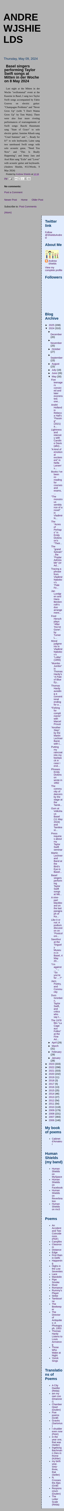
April (54, 1042)
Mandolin (57, 1277)
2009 (52, 1110)
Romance (57, 1287)
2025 (52, 325)
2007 (52, 1117)
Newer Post (10, 199)
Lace (54, 1274)
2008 (52, 1113)
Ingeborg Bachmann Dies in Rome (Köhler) (57, 1453)
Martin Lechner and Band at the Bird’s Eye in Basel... (57, 862)
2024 (52, 328)
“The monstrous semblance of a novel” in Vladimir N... (57, 507)
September (56, 357)
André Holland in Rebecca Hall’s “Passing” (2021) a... (56, 415)
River (55, 1285)
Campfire (57, 1241)
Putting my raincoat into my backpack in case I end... (56, 756)
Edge (55, 1252)
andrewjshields (22, 28)
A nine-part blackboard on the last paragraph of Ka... (56, 907)
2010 (52, 1107)
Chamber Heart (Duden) (57, 1407)
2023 (52, 1064)
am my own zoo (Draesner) (57, 1397)
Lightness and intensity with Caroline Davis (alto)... (56, 437)
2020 (52, 1074)
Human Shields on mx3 (56, 1207)
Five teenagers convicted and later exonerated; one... (57, 390)
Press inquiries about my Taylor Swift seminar (56, 841)
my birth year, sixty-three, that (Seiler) (56, 1468)
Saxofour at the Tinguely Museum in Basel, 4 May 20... (57, 950)
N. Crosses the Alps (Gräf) (56, 1481)
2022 (52, 1067)
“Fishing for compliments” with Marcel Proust (56, 715)
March (55, 1046)
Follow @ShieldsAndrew (53, 235)
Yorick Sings (55, 1359)
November (56, 343)
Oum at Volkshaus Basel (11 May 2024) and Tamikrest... (57, 819)
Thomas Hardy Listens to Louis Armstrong (57, 1338)
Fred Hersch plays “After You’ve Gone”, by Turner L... (56, 627)
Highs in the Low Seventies (57, 1269)
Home (24, 199)
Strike (55, 1295)
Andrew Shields (52, 262)
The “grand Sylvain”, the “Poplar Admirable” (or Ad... (56, 556)
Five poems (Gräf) (55, 1415)
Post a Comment (13, 192)
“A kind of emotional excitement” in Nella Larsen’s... (56, 459)
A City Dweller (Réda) (56, 1388)
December (56, 334)
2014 (52, 1093)
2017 (52, 1084)
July (54, 370)
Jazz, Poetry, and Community (56, 986)
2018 (52, 1080)
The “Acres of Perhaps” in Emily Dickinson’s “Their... (56, 532)
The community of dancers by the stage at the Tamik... (56, 795)
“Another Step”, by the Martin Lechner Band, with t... (57, 735)
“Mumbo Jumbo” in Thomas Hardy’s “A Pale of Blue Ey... (57, 673)
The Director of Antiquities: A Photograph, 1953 (57, 1320)
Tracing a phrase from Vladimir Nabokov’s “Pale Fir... (57, 578)
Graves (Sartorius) (57, 1423)
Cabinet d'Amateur (57, 1141)
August (55, 363)
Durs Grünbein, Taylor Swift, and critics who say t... (56, 1006)
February (56, 1052)
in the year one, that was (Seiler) (57, 1440)
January (56, 1058)
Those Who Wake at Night (56, 1351)
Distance (56, 1249)
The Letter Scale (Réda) (55, 1500)
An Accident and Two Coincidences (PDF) (56, 1232)
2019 (52, 1077)
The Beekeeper (56, 1307)
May (54, 376)
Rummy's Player (57, 1291)
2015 (52, 1090)
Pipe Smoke (56, 1281)
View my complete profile (53, 269)
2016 (52, 1087)
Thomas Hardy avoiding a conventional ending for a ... (56, 695)
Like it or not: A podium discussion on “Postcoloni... (57, 927)
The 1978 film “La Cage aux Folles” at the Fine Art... (56, 1030)
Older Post (37, 199)
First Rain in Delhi (57, 1256)
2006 (52, 1120)
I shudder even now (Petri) (57, 1431)
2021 (52, 1070)
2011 (52, 1103)
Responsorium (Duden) (56, 1491)
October (56, 349)
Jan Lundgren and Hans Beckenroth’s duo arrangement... (56, 602)
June (55, 373)
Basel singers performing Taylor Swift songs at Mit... (56, 885)
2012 (52, 1100)
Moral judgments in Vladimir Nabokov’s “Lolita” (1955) (57, 650)
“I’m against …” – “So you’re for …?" (56, 971)
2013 (52, 1097)
